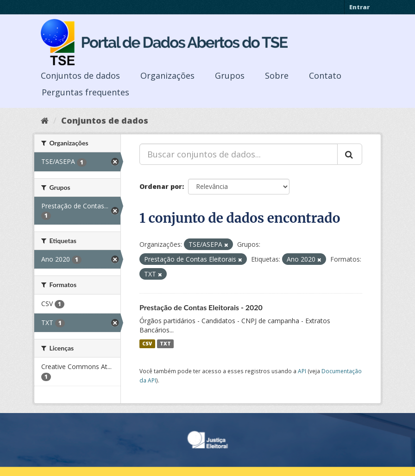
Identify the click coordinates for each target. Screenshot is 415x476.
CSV (147, 343)
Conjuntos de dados (80, 75)
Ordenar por (160, 186)
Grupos (230, 75)
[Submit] (349, 154)
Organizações (167, 75)
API (302, 371)
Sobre (277, 75)
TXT (165, 343)
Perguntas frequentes (85, 92)
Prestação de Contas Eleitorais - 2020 (201, 307)
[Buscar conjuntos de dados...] (238, 154)
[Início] (45, 120)
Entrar (359, 7)
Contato (325, 75)
